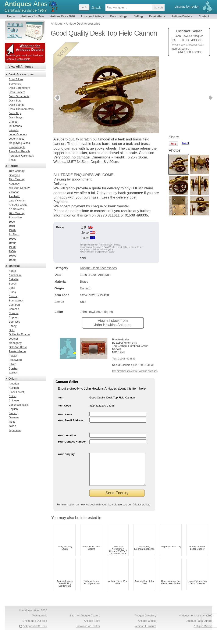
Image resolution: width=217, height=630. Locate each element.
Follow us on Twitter (88, 618)
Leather (13, 338)
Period (13, 166)
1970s (12, 255)
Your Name (65, 400)
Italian (12, 425)
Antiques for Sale (32, 16)
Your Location (67, 421)
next (155, 84)
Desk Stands (16, 104)
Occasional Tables (89, 623)
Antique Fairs (92, 613)
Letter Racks (16, 138)
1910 (12, 226)
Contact (204, 16)
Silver (12, 364)
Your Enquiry (66, 440)
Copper (13, 317)
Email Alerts (157, 16)
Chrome (13, 313)
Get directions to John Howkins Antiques (135, 357)
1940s (12, 242)
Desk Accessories (21, 74)
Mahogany (15, 342)
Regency (14, 183)
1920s (12, 230)
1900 (12, 221)
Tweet (185, 66)
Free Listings (118, 16)
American (14, 383)
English (85, 274)
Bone (12, 287)
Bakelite (13, 279)
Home (11, 16)
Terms (24, 623)
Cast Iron (14, 304)
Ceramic (14, 309)
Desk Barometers (19, 87)
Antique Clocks (147, 613)
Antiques (25, 4)
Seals (12, 159)
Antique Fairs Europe (199, 613)
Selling (138, 16)
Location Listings (92, 16)
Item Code (64, 391)
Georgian (14, 175)
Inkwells (13, 130)
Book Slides (16, 79)
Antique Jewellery (145, 607)
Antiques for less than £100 (195, 607)
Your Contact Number (72, 427)
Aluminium (15, 275)
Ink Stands (15, 126)
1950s (12, 247)
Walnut (13, 372)
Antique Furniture (145, 618)
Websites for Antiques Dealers (30, 47)
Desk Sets (15, 100)
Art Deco (14, 234)
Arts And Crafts (18, 204)
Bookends (15, 83)
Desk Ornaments (19, 96)
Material (14, 266)
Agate (12, 270)
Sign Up (96, 7)
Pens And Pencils (19, 151)
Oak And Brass (18, 347)
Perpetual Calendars (21, 155)
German (14, 417)
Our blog (41, 613)
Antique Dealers (181, 16)
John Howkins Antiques (96, 298)
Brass (84, 267)
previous (56, 84)
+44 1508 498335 (143, 350)
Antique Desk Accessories (98, 254)
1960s (12, 251)
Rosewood (15, 359)
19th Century (16, 179)
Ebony (13, 325)
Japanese (15, 430)
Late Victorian (17, 200)
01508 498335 (126, 344)
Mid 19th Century (19, 187)
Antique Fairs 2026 (62, 16)
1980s (12, 259)
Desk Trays (15, 117)
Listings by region (187, 6)
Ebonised (14, 321)
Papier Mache (17, 351)
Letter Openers (18, 134)
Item (60, 383)
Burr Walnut (16, 300)
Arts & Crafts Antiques (142, 623)
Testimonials (39, 607)
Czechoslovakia (18, 404)
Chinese (14, 400)
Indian (12, 421)
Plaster (13, 355)
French (13, 413)
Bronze (13, 296)
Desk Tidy (15, 113)
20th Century (16, 213)
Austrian (14, 387)
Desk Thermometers (21, 109)
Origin (12, 378)
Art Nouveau (16, 209)
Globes (13, 121)
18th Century (16, 170)
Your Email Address (70, 406)
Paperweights (17, 147)
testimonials (23, 59)
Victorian (14, 192)
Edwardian (15, 217)
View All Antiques (20, 66)
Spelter (13, 368)
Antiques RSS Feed (35, 618)
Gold (11, 330)
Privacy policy (140, 496)
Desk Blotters (17, 92)
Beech (13, 283)
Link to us (28, 613)
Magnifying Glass (19, 142)
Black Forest (16, 392)
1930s (12, 238)
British (12, 396)
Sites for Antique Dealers (85, 607)
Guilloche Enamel (19, 334)
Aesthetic (14, 196)
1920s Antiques (100, 260)
